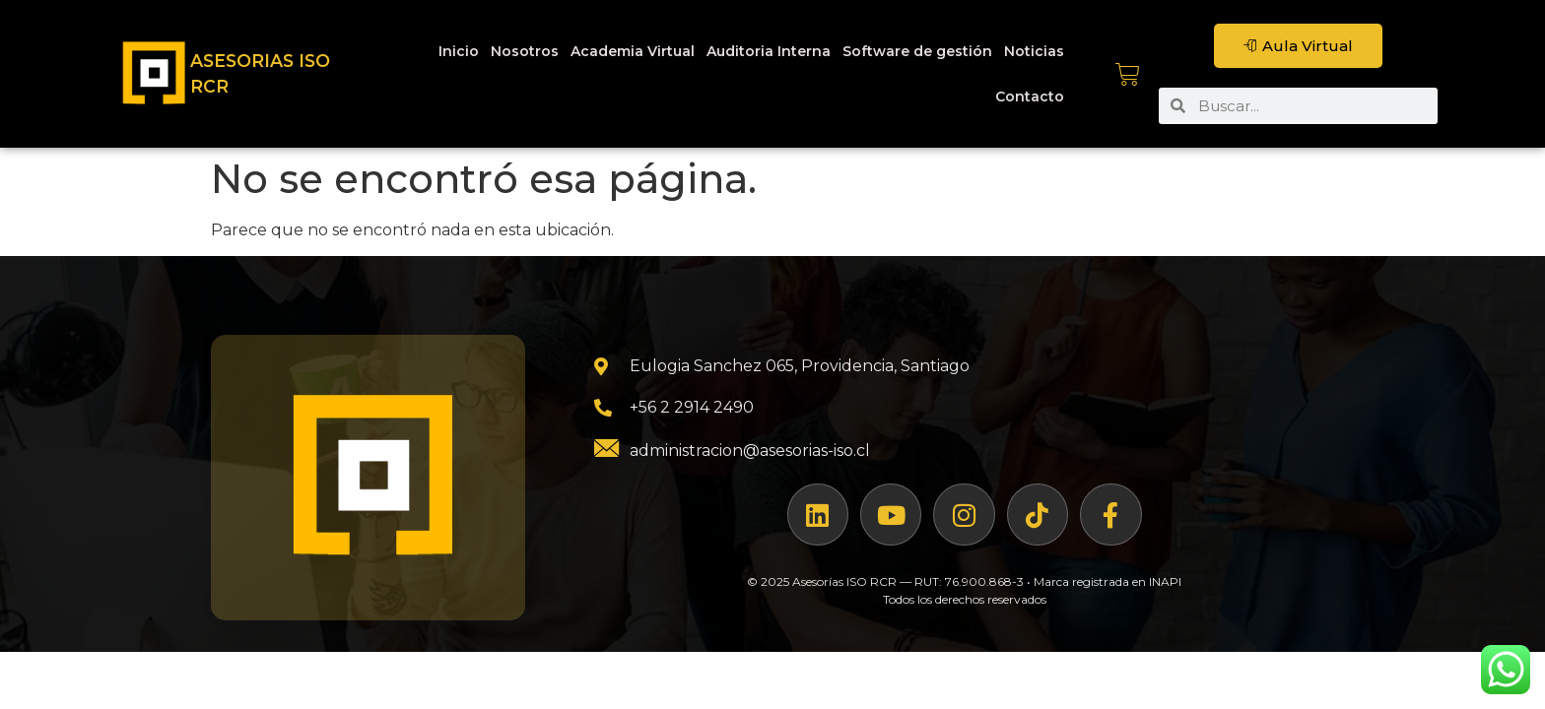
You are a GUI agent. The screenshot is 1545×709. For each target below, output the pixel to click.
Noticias (1034, 51)
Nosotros (525, 51)
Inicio (458, 51)
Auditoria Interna (768, 51)
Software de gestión (917, 51)
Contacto (1029, 96)
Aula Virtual (1298, 45)
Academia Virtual (633, 51)
